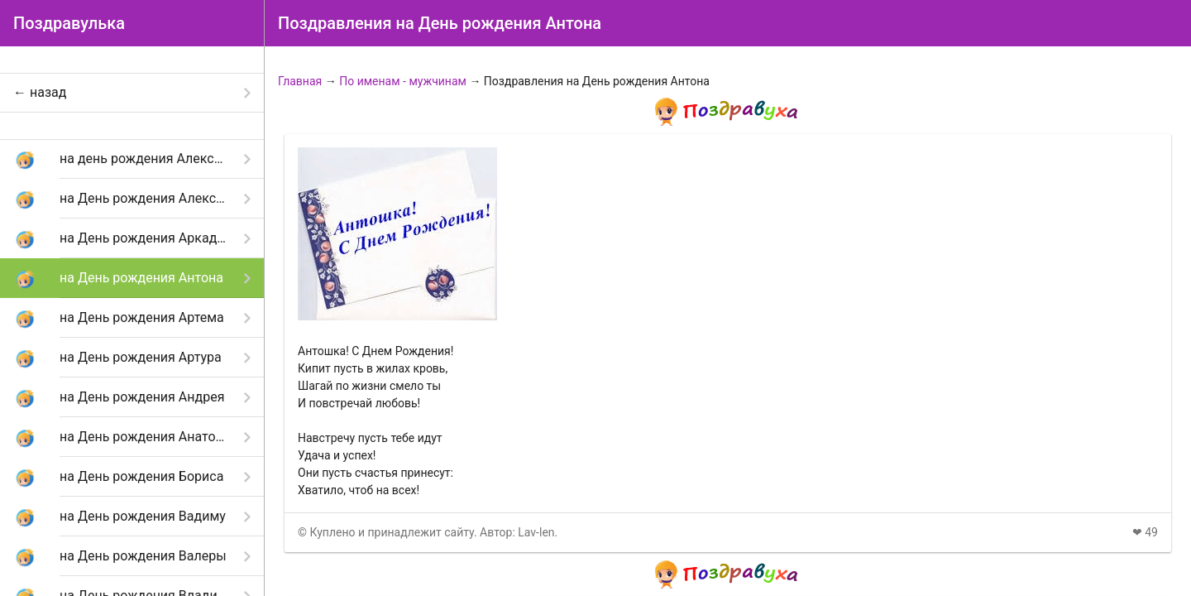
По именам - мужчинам (402, 81)
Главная (300, 81)
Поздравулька (69, 23)
